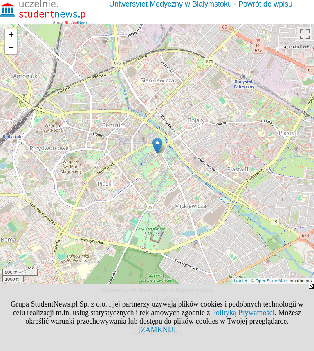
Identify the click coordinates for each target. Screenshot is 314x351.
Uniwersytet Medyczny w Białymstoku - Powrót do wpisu (200, 4)
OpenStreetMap (271, 280)
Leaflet (240, 280)
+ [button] (11, 35)
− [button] (11, 48)
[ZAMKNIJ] (157, 330)
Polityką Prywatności (243, 313)
